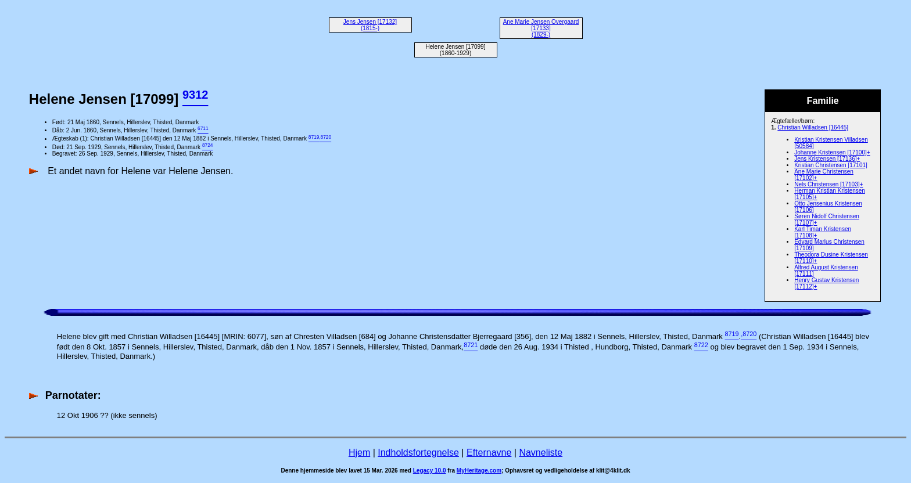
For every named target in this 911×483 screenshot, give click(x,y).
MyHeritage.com (479, 470)
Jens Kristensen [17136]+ (827, 159)
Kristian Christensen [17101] (830, 165)
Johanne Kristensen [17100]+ (832, 152)
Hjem (359, 452)
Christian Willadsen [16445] (812, 127)
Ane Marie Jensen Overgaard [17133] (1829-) (541, 28)
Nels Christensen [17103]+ (828, 184)
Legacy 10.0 (429, 470)
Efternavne (489, 452)
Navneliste (540, 452)
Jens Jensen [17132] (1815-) (370, 25)
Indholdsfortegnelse (418, 452)
